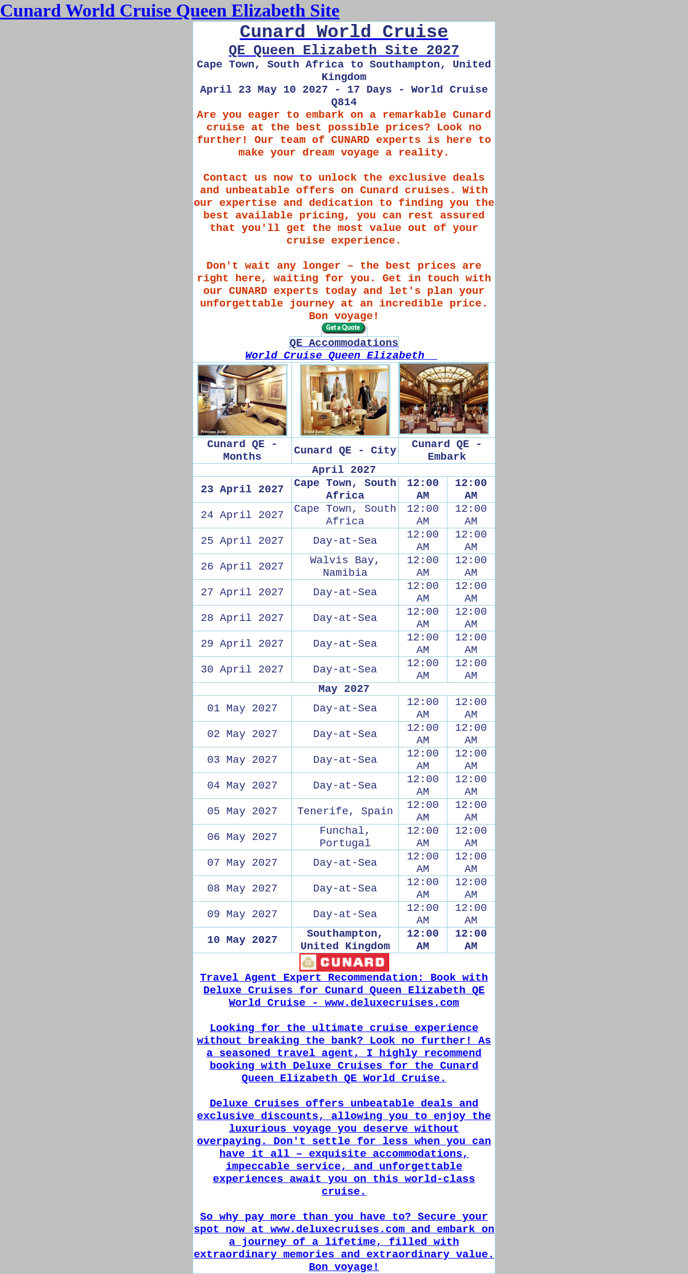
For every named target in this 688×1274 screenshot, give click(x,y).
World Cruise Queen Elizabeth (341, 355)
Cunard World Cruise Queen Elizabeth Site (169, 10)
